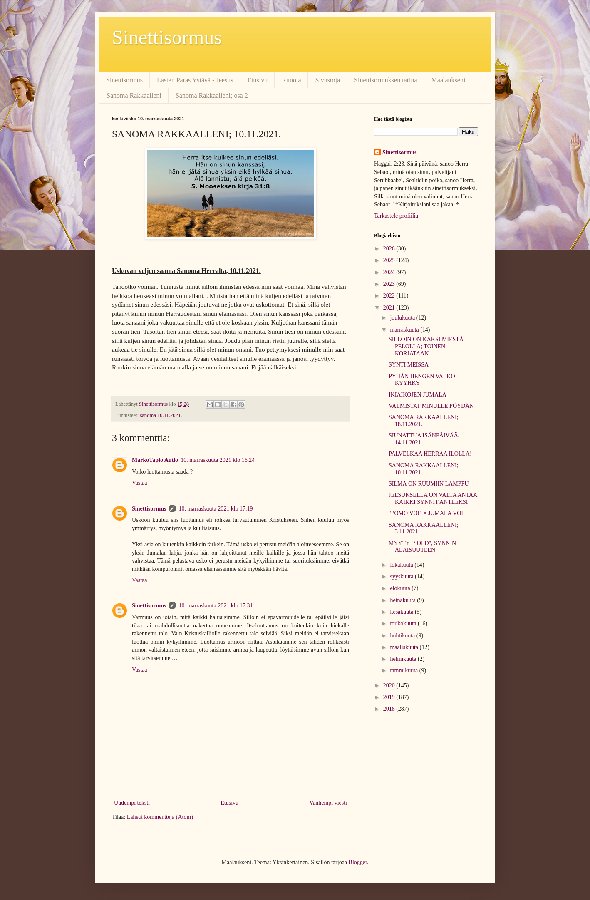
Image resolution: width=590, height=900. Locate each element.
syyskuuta (402, 576)
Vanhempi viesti (328, 803)
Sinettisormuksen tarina (385, 80)
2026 (390, 248)
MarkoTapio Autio (155, 460)
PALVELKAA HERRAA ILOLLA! (430, 454)
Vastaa (139, 483)
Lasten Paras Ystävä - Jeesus (195, 80)
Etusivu (257, 80)
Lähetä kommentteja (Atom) (160, 817)
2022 (390, 296)
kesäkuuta (402, 612)
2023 (390, 284)
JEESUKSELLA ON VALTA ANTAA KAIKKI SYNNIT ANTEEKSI (433, 498)
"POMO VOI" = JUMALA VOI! (427, 513)
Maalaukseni (448, 80)
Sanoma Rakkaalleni (134, 95)
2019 (390, 697)
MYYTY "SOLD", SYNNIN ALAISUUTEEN (422, 546)
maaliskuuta (404, 647)
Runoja (291, 80)
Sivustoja (327, 80)
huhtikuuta (403, 635)
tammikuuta (404, 670)
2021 (390, 308)
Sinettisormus (167, 37)
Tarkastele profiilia (396, 216)
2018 (390, 709)
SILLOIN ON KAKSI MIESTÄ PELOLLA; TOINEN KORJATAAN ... (426, 346)
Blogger (358, 862)
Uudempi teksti (132, 803)
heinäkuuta (403, 600)
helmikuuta (404, 659)
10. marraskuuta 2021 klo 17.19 (215, 509)
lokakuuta (402, 565)
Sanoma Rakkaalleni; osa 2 (212, 95)
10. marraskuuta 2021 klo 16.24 (218, 460)
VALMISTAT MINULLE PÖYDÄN (431, 406)
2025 (390, 260)
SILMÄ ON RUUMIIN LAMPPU (429, 484)
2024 (390, 272)
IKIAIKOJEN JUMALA (417, 395)
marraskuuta (405, 330)
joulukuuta (403, 318)
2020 (390, 685)
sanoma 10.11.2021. (161, 415)
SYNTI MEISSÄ (409, 365)
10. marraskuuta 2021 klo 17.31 (215, 605)
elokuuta (401, 588)
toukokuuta (404, 623)
